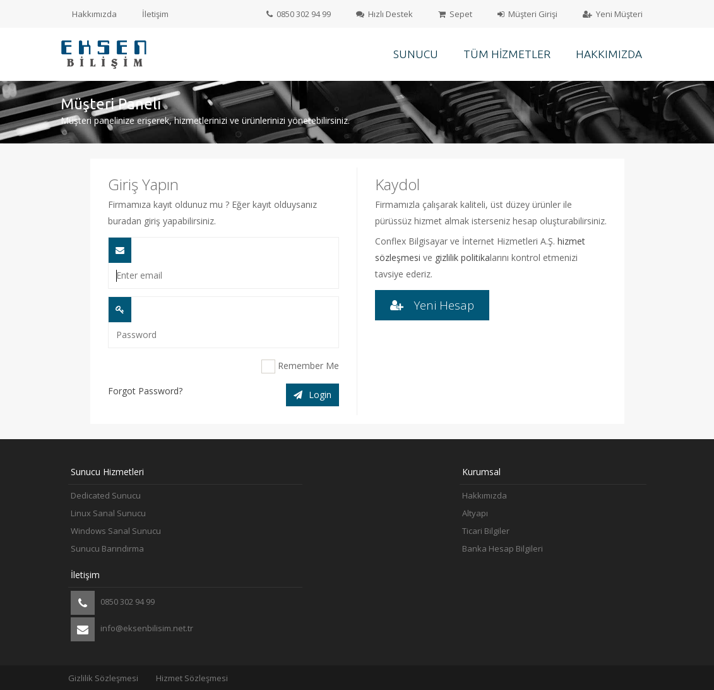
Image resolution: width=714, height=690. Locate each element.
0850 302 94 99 (298, 14)
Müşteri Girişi (527, 14)
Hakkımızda (94, 14)
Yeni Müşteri (613, 14)
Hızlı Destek (384, 14)
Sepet (455, 14)
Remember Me (300, 366)
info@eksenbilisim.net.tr (132, 629)
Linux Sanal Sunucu (108, 513)
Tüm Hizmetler (506, 54)
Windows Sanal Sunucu (116, 530)
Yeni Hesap (432, 305)
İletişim (155, 14)
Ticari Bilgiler (485, 530)
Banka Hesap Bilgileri (502, 548)
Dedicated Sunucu (106, 495)
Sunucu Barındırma (107, 548)
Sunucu (415, 54)
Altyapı (475, 513)
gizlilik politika (462, 257)
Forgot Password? (145, 391)
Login (312, 395)
